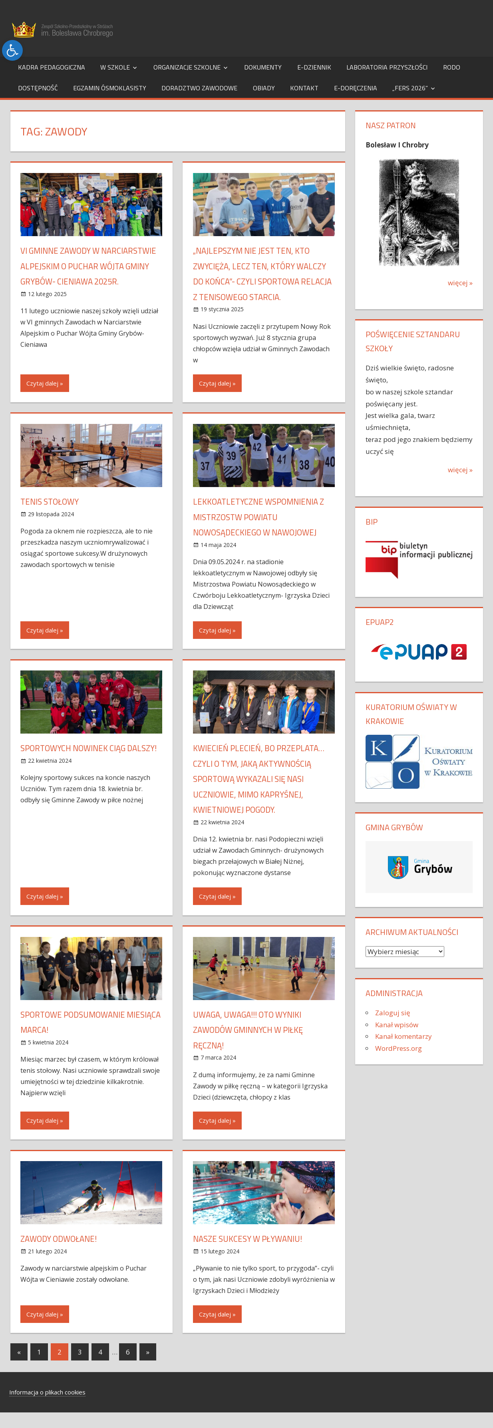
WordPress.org (398, 1048)
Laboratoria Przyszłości (386, 67)
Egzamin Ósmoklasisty (109, 88)
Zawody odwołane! (61, 1254)
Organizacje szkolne (187, 67)
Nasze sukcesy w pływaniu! (251, 1254)
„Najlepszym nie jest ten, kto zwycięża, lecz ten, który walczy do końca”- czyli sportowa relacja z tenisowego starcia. (263, 281)
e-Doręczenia (355, 88)
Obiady (264, 88)
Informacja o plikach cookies (47, 1408)
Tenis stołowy (51, 517)
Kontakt (304, 88)
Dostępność (38, 88)
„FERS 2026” (410, 88)
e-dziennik (314, 67)
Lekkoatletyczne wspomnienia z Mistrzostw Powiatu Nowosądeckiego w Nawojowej (263, 532)
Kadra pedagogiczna (51, 67)
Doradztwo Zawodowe (199, 88)
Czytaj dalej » (44, 399)
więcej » (460, 282)
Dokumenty (263, 67)
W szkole (115, 67)
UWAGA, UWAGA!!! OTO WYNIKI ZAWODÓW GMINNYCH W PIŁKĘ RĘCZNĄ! (252, 1045)
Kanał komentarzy (403, 1036)
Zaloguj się (392, 1012)
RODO (451, 67)
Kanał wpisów (396, 1024)
